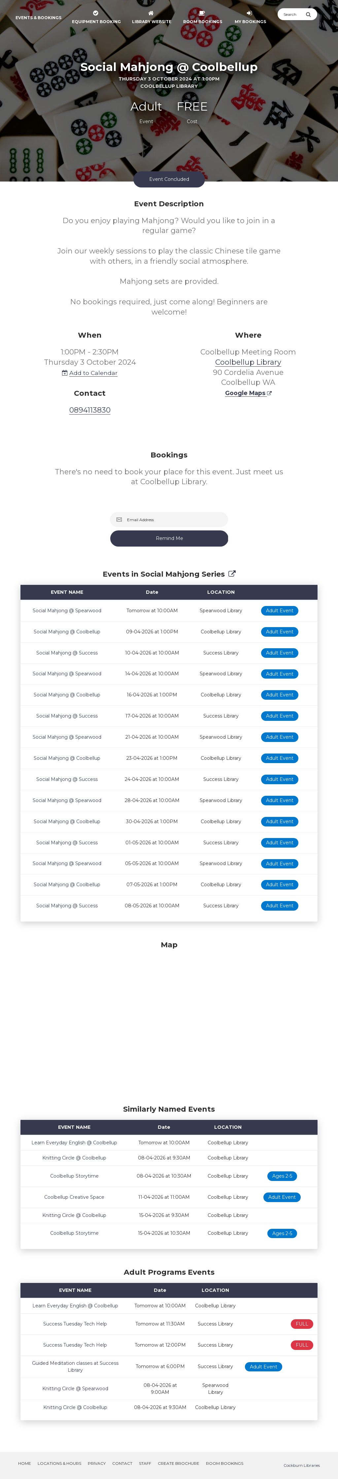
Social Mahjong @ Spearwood (67, 611)
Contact (122, 1463)
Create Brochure (178, 1463)
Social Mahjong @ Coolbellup (67, 632)
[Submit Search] (311, 14)
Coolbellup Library (248, 362)
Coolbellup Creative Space (74, 1197)
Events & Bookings (38, 17)
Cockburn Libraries (302, 1465)
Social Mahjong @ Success (67, 653)
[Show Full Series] (232, 574)
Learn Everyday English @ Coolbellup (74, 1143)
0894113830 (90, 410)
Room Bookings (224, 1463)
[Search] (292, 14)
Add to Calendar (90, 372)
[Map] (169, 1021)
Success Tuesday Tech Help (75, 1324)
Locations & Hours (59, 1463)
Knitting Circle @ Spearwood (75, 1389)
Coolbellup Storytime (74, 1176)
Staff (145, 1463)
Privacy (97, 1463)
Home (24, 1463)
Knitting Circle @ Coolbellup (74, 1158)
